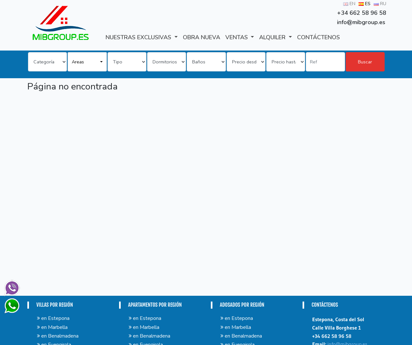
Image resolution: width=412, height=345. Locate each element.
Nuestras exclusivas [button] (139, 37)
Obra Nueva (201, 37)
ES (364, 3)
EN (349, 3)
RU (380, 3)
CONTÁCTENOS (318, 37)
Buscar (365, 62)
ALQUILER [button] (273, 37)
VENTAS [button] (237, 37)
